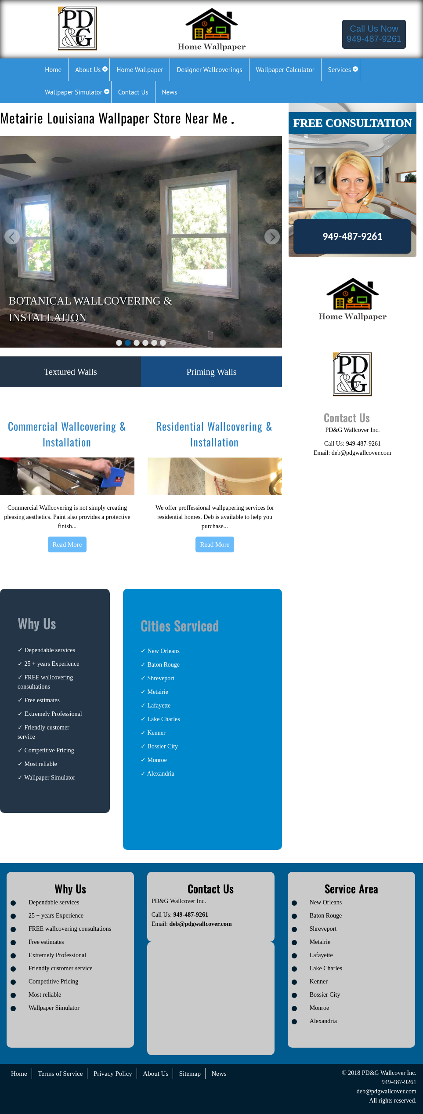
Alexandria (160, 773)
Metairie (157, 692)
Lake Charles (163, 719)
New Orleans (163, 651)
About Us (155, 1073)
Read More (67, 544)
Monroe (156, 760)
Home (19, 1073)
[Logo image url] (77, 28)
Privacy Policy (113, 1073)
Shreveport (160, 678)
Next (271, 238)
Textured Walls (70, 372)
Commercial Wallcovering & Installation (67, 434)
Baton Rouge (163, 664)
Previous (11, 238)
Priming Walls (211, 372)
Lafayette (158, 705)
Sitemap (190, 1073)
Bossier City (162, 746)
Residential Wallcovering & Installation (214, 434)
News (218, 1073)
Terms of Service (60, 1073)
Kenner (156, 732)
